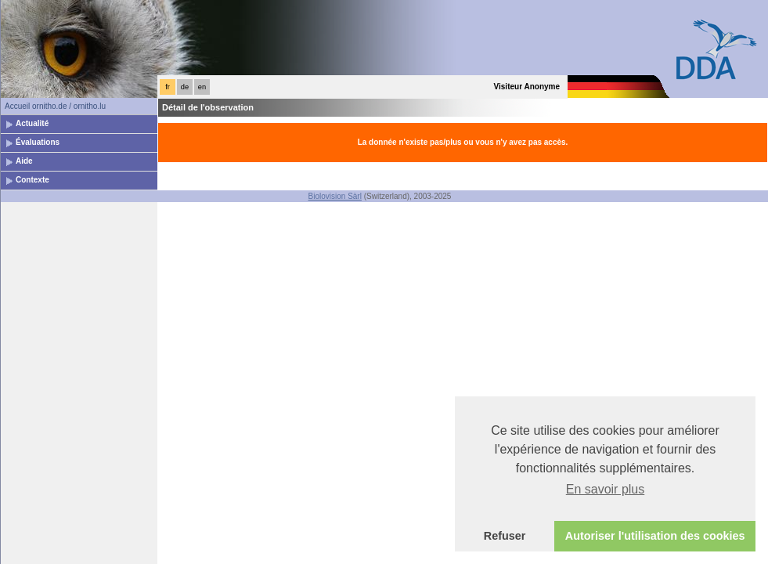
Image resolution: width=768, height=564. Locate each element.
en (202, 87)
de (185, 87)
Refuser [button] (505, 536)
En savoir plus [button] (605, 489)
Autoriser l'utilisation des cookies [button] (655, 536)
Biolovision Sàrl (335, 196)
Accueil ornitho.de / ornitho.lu (55, 106)
